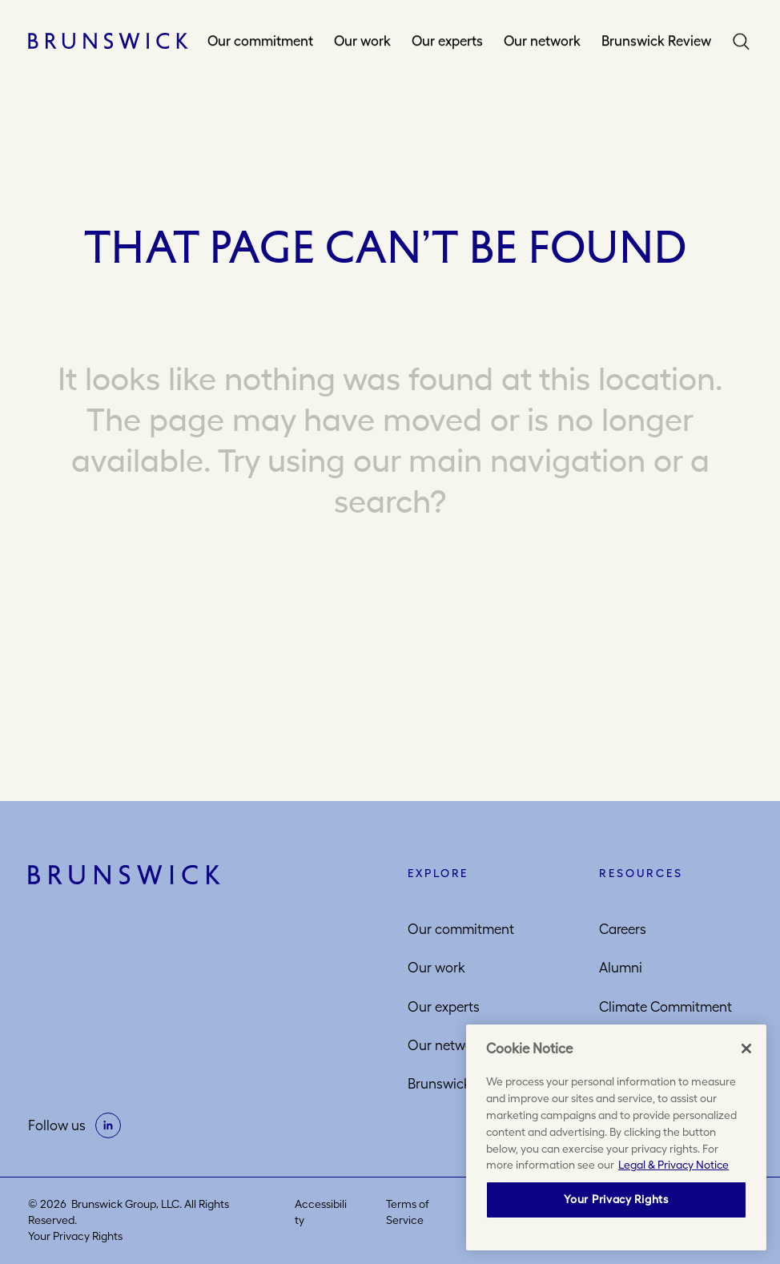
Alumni (620, 968)
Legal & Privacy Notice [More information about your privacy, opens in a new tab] (673, 1164)
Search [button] (741, 41)
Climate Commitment (665, 1007)
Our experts (447, 41)
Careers (622, 929)
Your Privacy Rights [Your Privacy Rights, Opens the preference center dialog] (616, 1199)
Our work (362, 41)
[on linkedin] (108, 1125)
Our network (542, 41)
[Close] (746, 1048)
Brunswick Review (656, 41)
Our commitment (260, 41)
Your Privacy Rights (75, 1236)
